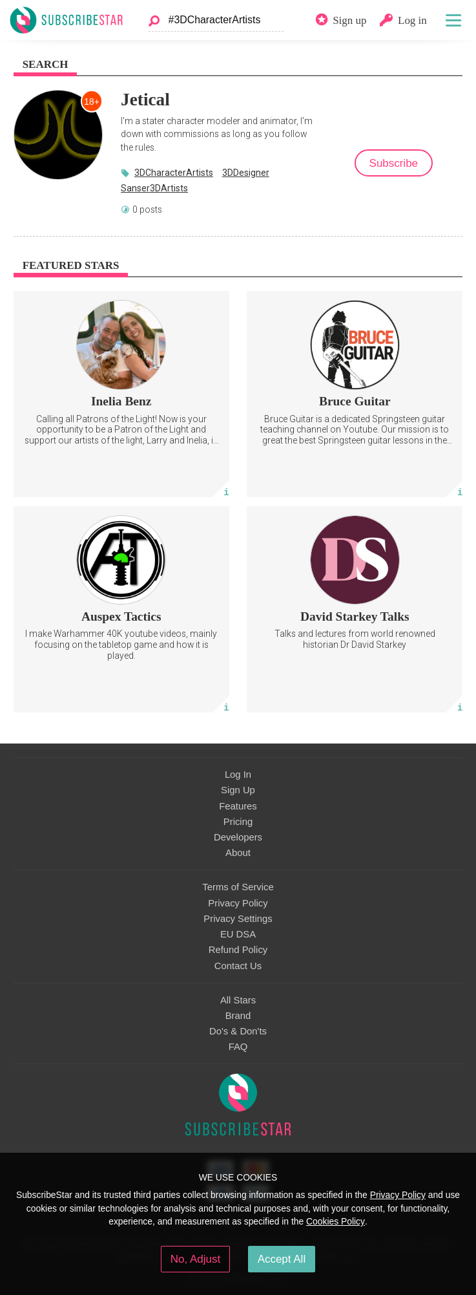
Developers (238, 837)
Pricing (238, 822)
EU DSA (238, 934)
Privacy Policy (237, 903)
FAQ (238, 1047)
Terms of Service (237, 887)
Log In (238, 774)
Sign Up (238, 790)
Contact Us (238, 966)
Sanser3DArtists (154, 188)
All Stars (238, 1000)
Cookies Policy (335, 1221)
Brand (238, 1016)
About (238, 853)
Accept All (282, 1259)
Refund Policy (238, 950)
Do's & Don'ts (238, 1031)
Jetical (145, 99)
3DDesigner (245, 172)
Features (238, 806)
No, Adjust (195, 1259)
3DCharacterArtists (173, 172)
